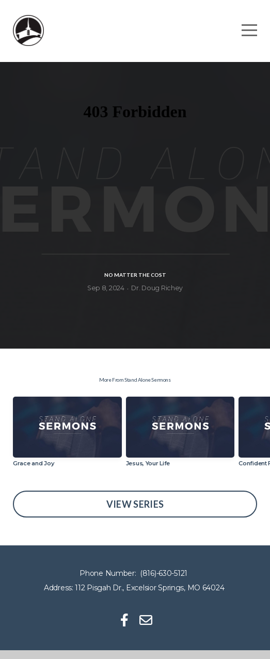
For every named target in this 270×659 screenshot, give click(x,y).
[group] (67, 444)
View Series (135, 513)
